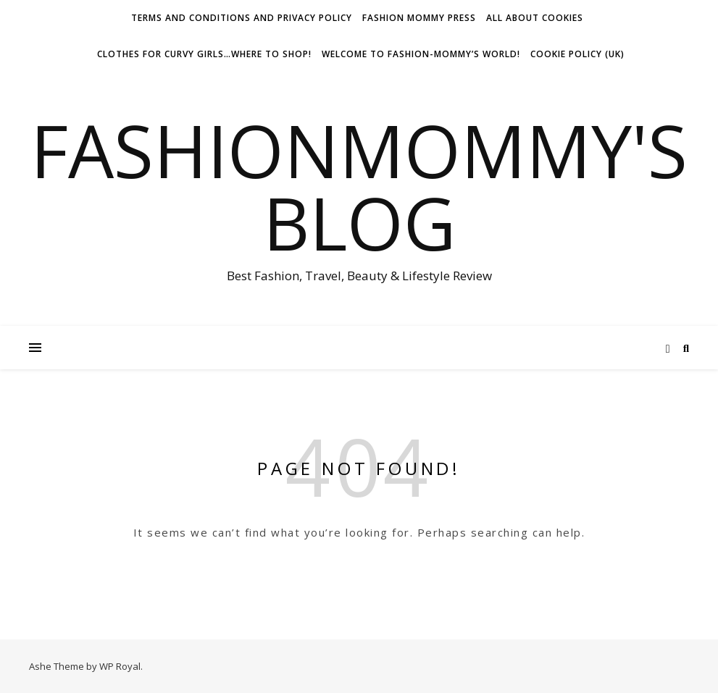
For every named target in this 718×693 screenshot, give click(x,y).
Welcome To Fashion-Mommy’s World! (421, 54)
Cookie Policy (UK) (577, 54)
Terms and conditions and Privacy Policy (241, 18)
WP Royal (120, 666)
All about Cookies (534, 18)
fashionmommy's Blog (359, 186)
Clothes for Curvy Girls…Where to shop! (204, 54)
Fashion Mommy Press (419, 18)
